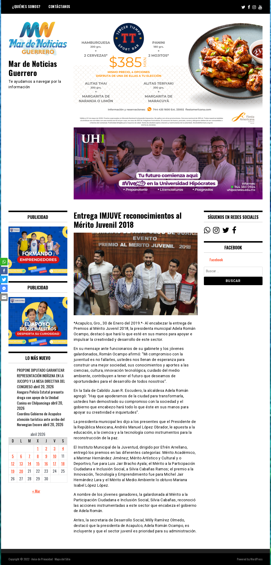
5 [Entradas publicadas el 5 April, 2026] (13, 456)
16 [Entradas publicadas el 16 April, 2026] (46, 463)
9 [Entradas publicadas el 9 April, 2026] (46, 456)
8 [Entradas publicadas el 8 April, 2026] (38, 456)
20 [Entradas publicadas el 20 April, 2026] (21, 471)
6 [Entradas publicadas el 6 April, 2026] (21, 456)
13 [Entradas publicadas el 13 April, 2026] (21, 463)
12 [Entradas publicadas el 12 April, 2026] (12, 463)
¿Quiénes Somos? (26, 6)
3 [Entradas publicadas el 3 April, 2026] (54, 448)
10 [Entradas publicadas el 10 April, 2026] (54, 456)
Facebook (216, 259)
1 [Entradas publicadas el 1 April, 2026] (38, 448)
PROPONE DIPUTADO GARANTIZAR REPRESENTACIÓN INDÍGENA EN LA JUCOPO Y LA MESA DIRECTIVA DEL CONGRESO (41, 378)
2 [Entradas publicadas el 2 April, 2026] (46, 448)
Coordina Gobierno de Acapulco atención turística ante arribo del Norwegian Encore (41, 419)
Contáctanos (59, 6)
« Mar (36, 491)
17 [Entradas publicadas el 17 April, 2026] (54, 463)
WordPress (256, 559)
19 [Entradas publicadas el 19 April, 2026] (12, 471)
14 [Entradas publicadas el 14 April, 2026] (29, 463)
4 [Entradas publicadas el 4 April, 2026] (63, 448)
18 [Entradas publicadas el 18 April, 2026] (63, 463)
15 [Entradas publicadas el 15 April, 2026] (38, 463)
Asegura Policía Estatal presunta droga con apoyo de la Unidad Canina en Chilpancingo (40, 397)
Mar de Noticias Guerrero (33, 68)
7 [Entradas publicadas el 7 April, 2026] (29, 456)
